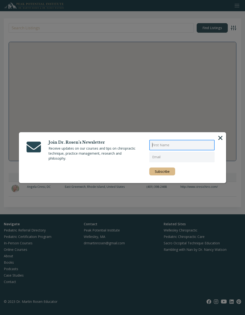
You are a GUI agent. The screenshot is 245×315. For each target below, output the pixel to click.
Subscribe (162, 171)
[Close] (220, 137)
